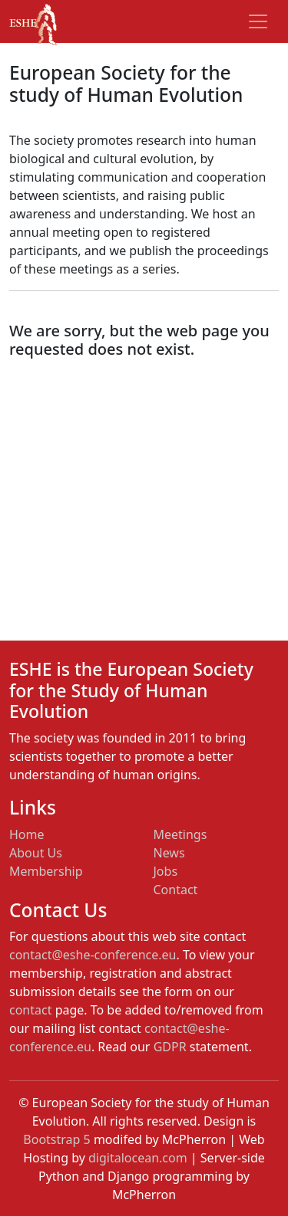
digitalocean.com (137, 1157)
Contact (176, 889)
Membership (46, 871)
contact (30, 1009)
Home (27, 834)
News (169, 852)
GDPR (170, 1046)
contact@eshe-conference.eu (92, 954)
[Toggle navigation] (258, 21)
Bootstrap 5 (56, 1139)
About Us (35, 852)
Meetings (180, 834)
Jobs (166, 871)
